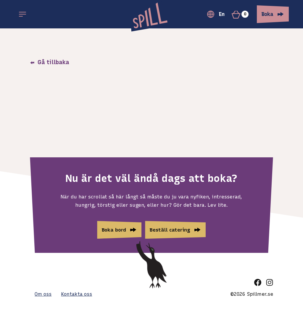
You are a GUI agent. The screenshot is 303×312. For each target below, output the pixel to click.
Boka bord (114, 230)
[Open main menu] (22, 14)
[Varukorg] (242, 14)
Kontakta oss (76, 294)
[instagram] (269, 282)
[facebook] (258, 282)
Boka (267, 14)
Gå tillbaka (49, 62)
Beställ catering (170, 230)
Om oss (43, 294)
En (216, 14)
